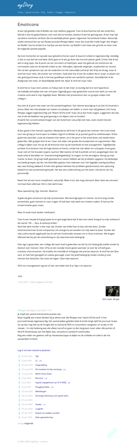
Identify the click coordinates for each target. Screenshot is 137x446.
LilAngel (21, 310)
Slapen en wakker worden (47, 413)
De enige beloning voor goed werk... (52, 396)
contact (44, 441)
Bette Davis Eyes (43, 374)
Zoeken (50, 12)
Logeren (39, 409)
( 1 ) (44, 404)
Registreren (70, 12)
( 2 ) (64, 369)
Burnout (39, 378)
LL (36, 361)
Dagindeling (41, 365)
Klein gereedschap (44, 417)
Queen (38, 404)
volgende (28, 423)
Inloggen (59, 12)
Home (20, 12)
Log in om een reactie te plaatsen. (34, 350)
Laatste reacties (32, 12)
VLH (104, 299)
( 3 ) (40, 361)
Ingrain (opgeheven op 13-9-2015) (50, 383)
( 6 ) (69, 383)
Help (43, 12)
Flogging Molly (42, 387)
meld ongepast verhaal (41, 282)
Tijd (36, 356)
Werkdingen (40, 391)
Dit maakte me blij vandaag (48, 369)
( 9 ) (52, 387)
